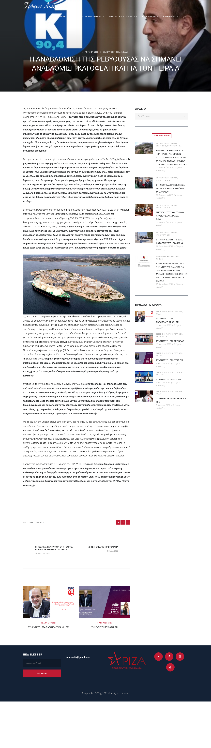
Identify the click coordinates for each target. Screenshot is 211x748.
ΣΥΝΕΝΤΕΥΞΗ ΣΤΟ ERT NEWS (171, 348)
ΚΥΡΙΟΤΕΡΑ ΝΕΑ (174, 146)
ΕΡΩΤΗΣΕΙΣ (161, 146)
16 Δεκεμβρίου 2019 (164, 229)
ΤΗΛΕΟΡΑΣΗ (161, 343)
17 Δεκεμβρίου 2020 (164, 171)
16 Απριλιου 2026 (48, 626)
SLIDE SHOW (161, 318)
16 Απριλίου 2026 (163, 332)
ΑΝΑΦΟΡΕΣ (161, 263)
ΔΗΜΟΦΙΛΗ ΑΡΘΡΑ (161, 135)
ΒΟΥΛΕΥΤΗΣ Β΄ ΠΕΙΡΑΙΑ (112, 53)
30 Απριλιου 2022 (90, 53)
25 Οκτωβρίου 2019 (164, 291)
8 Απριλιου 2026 (104, 626)
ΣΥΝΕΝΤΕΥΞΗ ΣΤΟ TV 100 (169, 386)
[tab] (161, 135)
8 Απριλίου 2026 (163, 370)
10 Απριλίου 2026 (163, 351)
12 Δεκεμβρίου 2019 (164, 202)
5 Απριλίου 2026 (163, 412)
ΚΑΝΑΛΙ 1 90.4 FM (36, 524)
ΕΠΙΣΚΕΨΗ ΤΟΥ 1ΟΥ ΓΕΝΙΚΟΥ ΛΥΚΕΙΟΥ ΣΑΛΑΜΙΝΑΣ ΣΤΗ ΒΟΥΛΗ (171, 222)
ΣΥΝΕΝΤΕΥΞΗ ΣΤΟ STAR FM (104, 630)
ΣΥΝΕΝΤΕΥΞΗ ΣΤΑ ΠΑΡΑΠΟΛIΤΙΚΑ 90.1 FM (49, 630)
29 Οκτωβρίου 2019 (164, 253)
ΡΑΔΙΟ (126, 53)
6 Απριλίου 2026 (163, 389)
